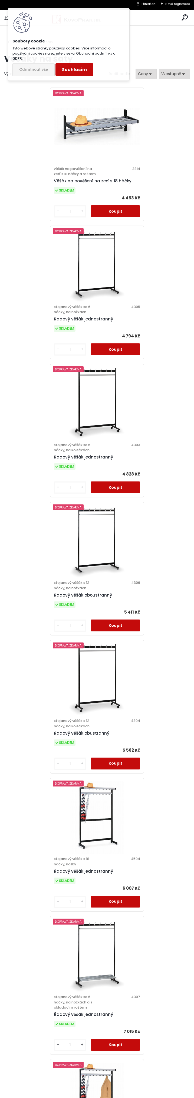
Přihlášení (149, 4)
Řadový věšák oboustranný (132, 324)
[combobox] (146, 74)
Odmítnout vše (33, 69)
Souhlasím (74, 69)
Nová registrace (177, 4)
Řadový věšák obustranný (37, 462)
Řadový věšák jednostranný (132, 183)
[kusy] (25, 216)
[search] (185, 18)
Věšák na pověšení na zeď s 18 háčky (49, 186)
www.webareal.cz (119, 1092)
